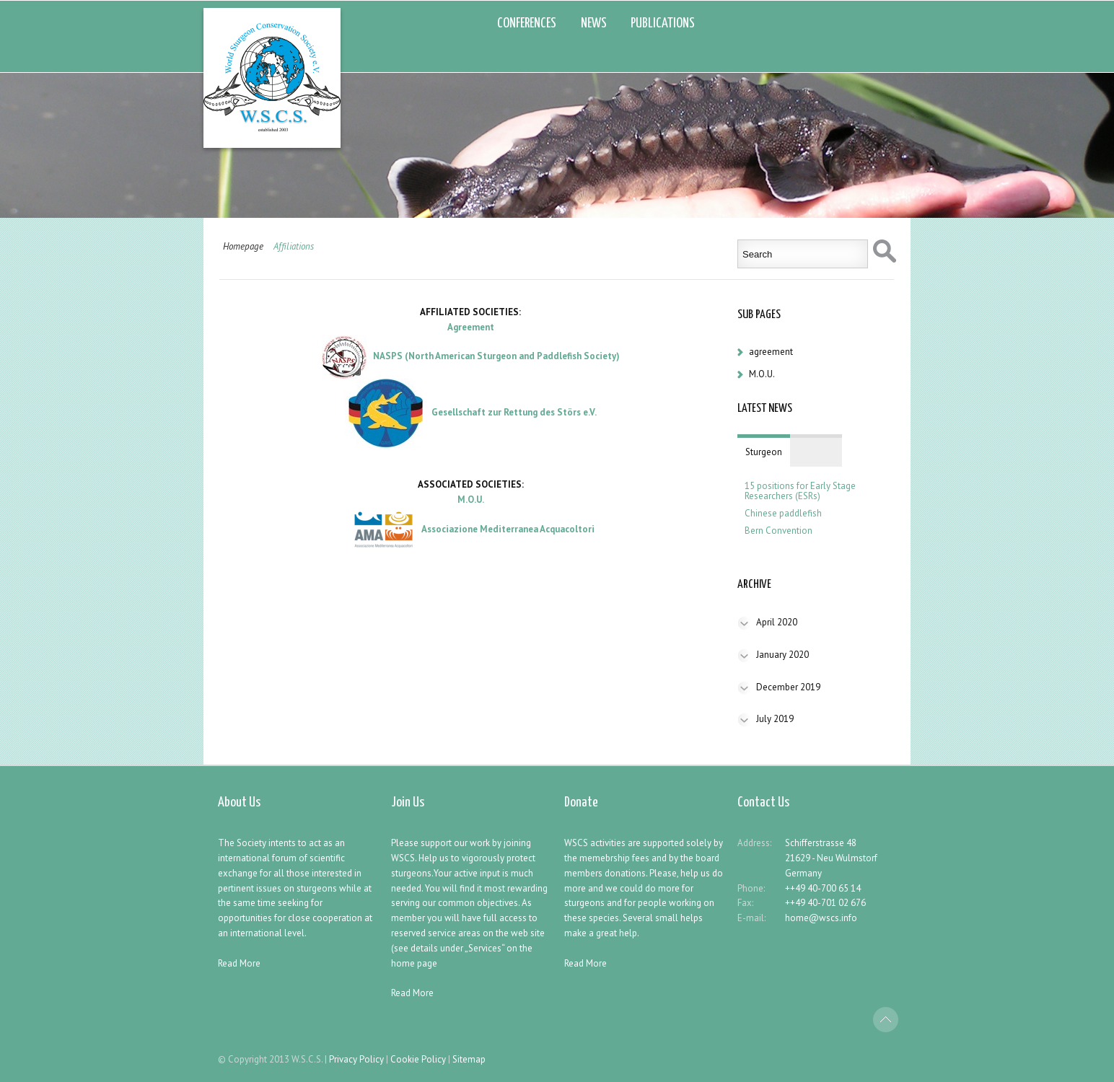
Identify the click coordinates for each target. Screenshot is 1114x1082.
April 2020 (776, 622)
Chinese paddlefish (783, 514)
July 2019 (775, 719)
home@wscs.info (821, 918)
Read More (239, 963)
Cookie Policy (418, 1059)
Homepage (243, 246)
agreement (771, 352)
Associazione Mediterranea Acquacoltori (508, 529)
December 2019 (788, 687)
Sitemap (469, 1059)
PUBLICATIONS (663, 23)
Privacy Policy (356, 1059)
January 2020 (782, 654)
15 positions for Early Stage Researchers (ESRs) (800, 491)
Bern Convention (778, 531)
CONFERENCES (526, 23)
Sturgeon (763, 452)
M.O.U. (762, 374)
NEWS (594, 23)
